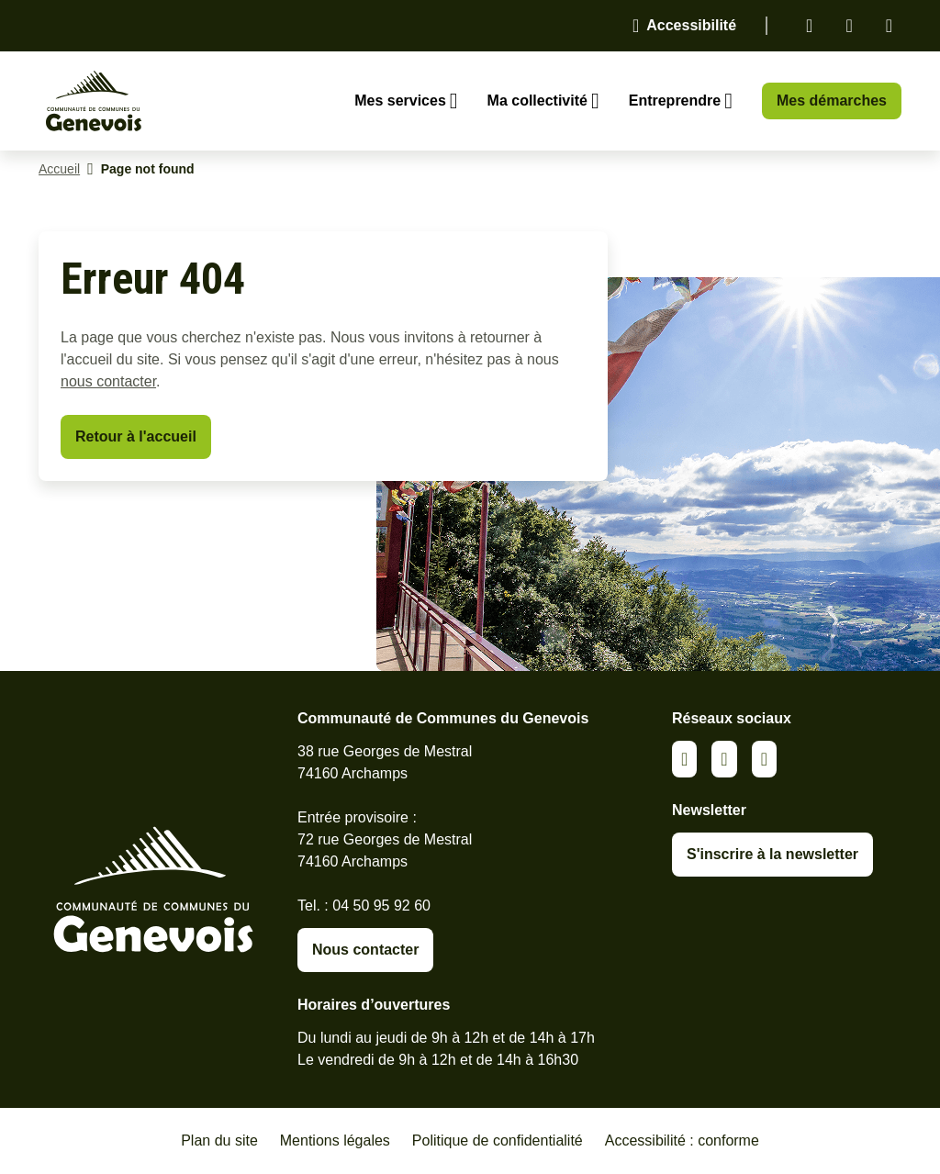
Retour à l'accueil (135, 436)
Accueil (59, 169)
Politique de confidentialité (497, 1140)
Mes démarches (832, 100)
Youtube (764, 759)
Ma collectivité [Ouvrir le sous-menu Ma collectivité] (537, 100)
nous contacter (108, 381)
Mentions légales (335, 1140)
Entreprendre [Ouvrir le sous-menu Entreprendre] (675, 100)
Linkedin (809, 25)
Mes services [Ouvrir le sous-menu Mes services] (400, 100)
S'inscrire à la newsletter (772, 854)
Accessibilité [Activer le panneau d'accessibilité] (691, 25)
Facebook (848, 25)
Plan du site (219, 1140)
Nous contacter (365, 949)
